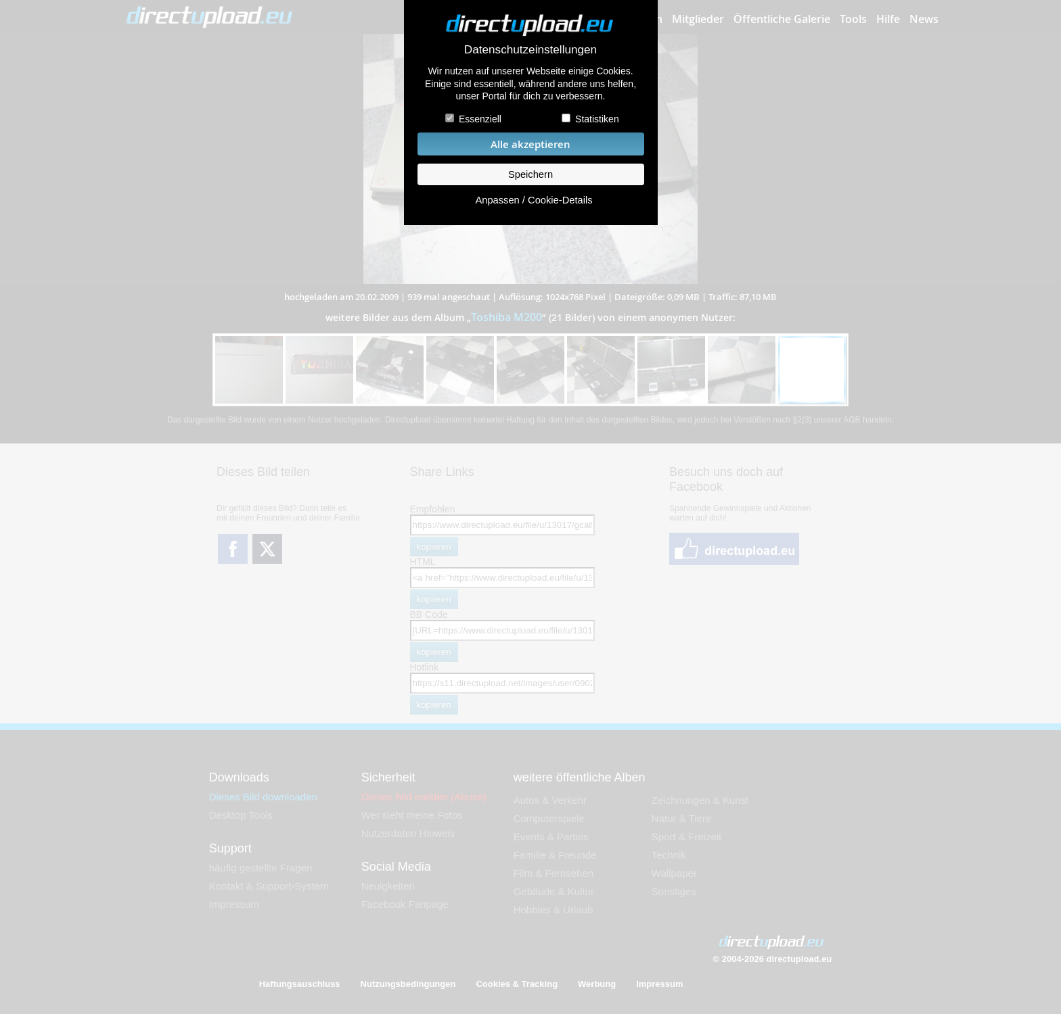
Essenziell (480, 119)
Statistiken (597, 119)
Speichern (530, 174)
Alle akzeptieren (530, 144)
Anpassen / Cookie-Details (533, 200)
